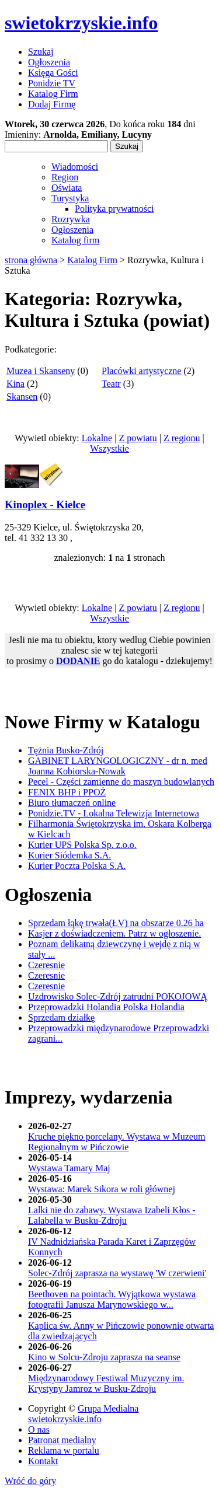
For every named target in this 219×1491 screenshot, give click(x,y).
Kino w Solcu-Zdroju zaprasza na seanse (104, 1357)
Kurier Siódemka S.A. (69, 855)
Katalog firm (75, 240)
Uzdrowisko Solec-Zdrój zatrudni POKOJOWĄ (117, 996)
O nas (39, 1429)
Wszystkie (109, 448)
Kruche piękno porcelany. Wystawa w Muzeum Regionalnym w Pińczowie (116, 1142)
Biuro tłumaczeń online (72, 803)
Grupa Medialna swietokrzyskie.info (83, 1413)
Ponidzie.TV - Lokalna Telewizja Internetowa (113, 813)
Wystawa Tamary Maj (69, 1168)
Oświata (66, 188)
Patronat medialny (62, 1440)
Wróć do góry (30, 1481)
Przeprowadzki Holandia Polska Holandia (106, 1007)
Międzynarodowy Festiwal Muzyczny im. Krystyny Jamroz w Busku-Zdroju (106, 1383)
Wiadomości (74, 167)
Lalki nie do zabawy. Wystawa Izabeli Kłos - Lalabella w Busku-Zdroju (112, 1215)
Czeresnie (46, 965)
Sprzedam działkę (61, 1017)
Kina (15, 384)
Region (64, 177)
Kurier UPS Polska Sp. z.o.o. (82, 845)
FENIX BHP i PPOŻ (67, 792)
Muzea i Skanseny (40, 371)
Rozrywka (70, 219)
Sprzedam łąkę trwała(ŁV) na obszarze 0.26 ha (116, 923)
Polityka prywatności (114, 209)
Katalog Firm (92, 260)
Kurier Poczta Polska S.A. (77, 866)
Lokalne (97, 438)
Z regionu (182, 438)
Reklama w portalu (63, 1450)
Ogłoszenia (72, 230)
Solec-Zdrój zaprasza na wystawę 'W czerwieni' (117, 1273)
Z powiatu (138, 438)
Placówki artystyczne (141, 371)
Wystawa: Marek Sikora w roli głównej (101, 1189)
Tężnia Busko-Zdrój (65, 750)
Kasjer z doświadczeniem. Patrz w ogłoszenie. (114, 933)
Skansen (21, 396)
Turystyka (70, 198)
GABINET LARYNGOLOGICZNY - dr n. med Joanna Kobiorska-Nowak (117, 766)
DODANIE (78, 661)
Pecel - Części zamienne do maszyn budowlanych (121, 782)
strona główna (31, 260)
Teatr (111, 384)
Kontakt (43, 1461)
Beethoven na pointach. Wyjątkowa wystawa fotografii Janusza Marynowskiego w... (112, 1299)
